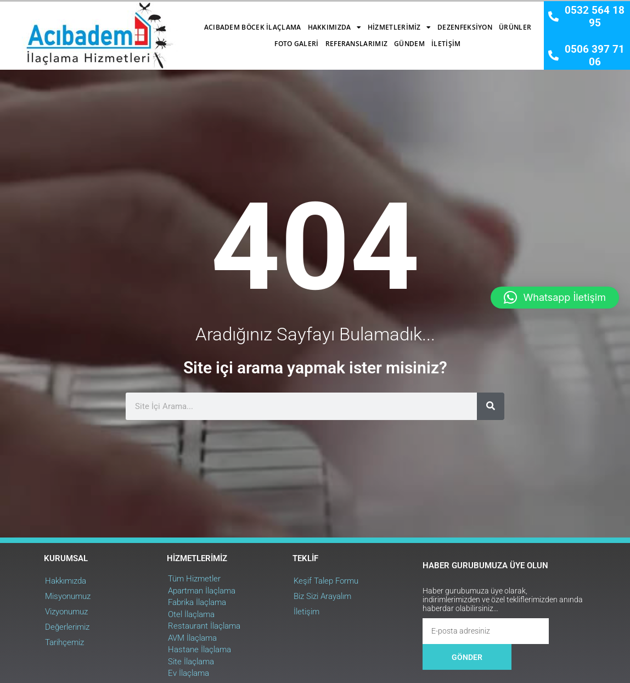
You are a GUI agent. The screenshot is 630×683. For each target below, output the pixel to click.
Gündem (317, 38)
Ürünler (423, 21)
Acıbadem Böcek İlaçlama (161, 21)
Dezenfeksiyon (373, 21)
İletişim (354, 38)
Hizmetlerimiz (307, 22)
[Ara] (488, 505)
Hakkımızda (242, 22)
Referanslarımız (265, 38)
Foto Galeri (468, 21)
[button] (555, 298)
